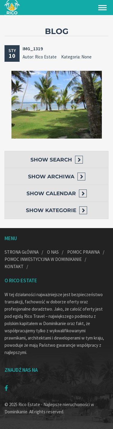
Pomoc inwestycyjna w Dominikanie (43, 259)
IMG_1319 (33, 48)
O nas (53, 252)
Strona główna (22, 252)
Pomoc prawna (83, 252)
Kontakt (14, 266)
